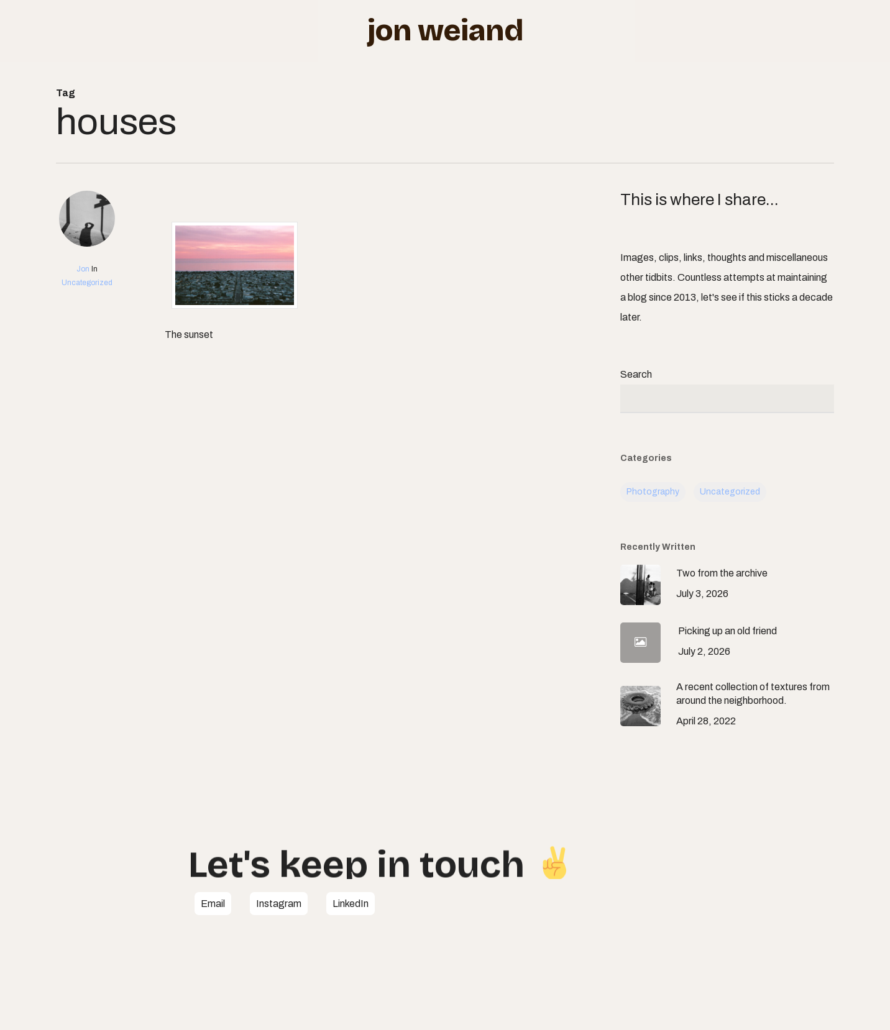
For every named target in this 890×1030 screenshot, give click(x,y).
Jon (82, 269)
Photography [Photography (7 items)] (652, 491)
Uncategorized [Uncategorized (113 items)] (730, 491)
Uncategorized (87, 282)
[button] (213, 904)
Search (636, 374)
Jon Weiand (445, 30)
